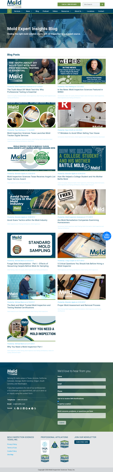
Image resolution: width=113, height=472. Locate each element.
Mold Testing (40, 96)
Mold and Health (21, 96)
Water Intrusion (89, 185)
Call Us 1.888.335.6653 (69, 4)
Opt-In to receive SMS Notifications (71, 398)
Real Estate (31, 141)
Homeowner (61, 96)
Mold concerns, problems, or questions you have (75, 411)
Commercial (10, 139)
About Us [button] (79, 11)
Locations (90, 11)
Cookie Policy (12, 451)
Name (60, 376)
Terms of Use (12, 448)
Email (60, 384)
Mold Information (89, 96)
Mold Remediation (80, 309)
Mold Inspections (31, 96)
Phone (60, 391)
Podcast (46, 11)
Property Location (64, 404)
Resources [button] (66, 11)
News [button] (29, 11)
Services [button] (18, 11)
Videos (55, 11)
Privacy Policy (12, 444)
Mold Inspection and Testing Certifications (69, 98)
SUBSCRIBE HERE (82, 442)
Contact (101, 11)
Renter (83, 185)
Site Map (10, 454)
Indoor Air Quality (12, 96)
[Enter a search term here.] (91, 4)
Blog (37, 11)
